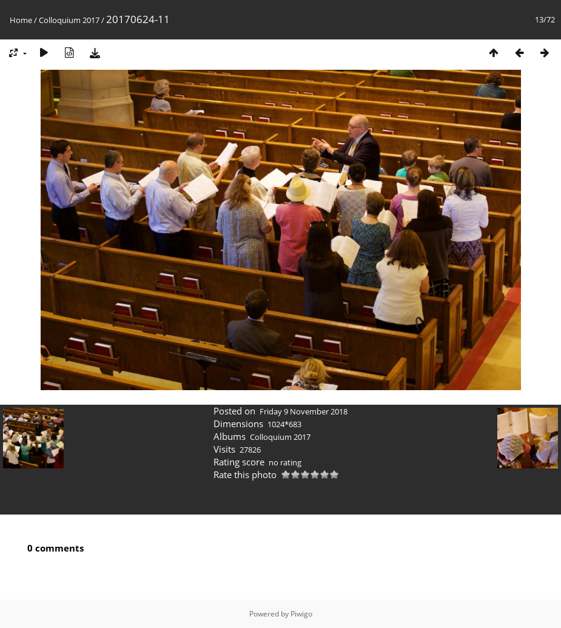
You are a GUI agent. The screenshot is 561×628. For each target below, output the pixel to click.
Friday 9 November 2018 (304, 411)
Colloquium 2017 (69, 20)
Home (21, 20)
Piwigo (301, 614)
